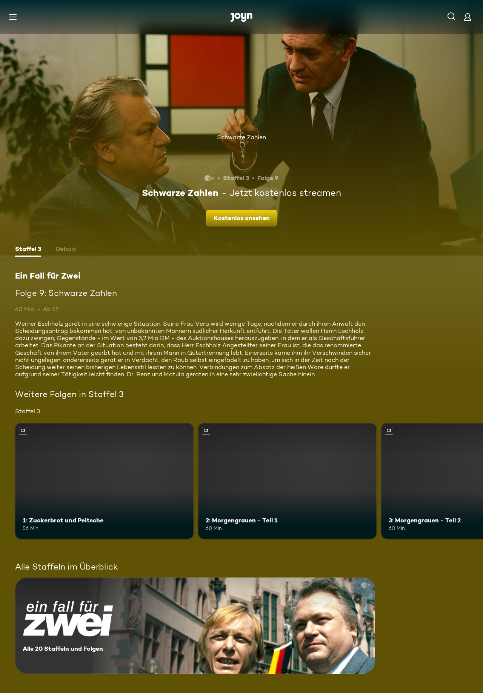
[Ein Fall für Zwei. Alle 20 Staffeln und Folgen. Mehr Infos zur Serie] (195, 626)
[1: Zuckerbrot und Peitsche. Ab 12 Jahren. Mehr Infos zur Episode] (104, 481)
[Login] (467, 16)
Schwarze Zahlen (241, 137)
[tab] (28, 250)
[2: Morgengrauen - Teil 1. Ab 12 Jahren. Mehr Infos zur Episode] (287, 481)
